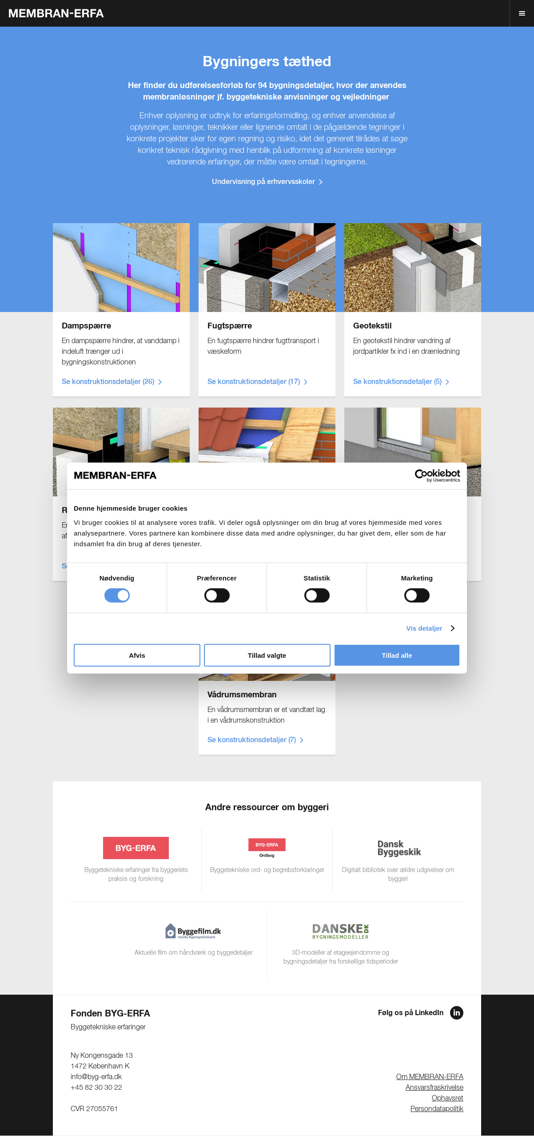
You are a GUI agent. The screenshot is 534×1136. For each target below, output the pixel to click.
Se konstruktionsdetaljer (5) (397, 382)
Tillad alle (397, 655)
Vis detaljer (424, 628)
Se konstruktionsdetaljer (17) (253, 382)
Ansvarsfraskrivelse (434, 1088)
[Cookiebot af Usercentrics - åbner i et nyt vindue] (421, 476)
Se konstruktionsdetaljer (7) (251, 740)
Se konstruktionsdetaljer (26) (108, 382)
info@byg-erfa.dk (96, 1077)
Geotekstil (372, 326)
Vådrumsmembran (242, 695)
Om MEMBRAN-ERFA (429, 1077)
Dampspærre (86, 326)
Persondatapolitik (436, 1109)
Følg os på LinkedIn (410, 1012)
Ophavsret (447, 1098)
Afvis (137, 655)
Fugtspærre (229, 326)
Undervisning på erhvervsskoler (263, 182)
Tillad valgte (267, 655)
